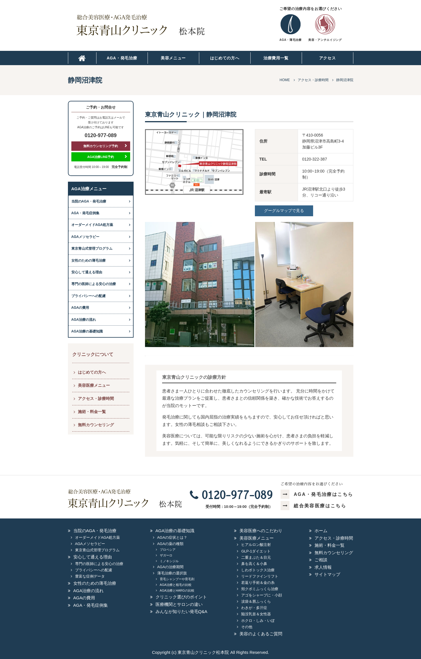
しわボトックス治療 (258, 570)
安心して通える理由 (86, 272)
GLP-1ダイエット (256, 551)
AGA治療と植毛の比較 (176, 584)
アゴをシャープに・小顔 (261, 595)
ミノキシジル (169, 561)
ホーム (321, 530)
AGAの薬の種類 (170, 544)
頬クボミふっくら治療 (259, 589)
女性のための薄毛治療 (88, 261)
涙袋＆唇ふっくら (256, 601)
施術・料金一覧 (92, 411)
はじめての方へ (224, 58)
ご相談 (321, 559)
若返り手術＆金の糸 (258, 582)
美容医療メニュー (94, 385)
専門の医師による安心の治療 (93, 284)
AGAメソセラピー (85, 237)
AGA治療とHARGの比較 (177, 590)
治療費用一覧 (276, 58)
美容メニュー (173, 58)
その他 (246, 627)
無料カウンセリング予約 (100, 146)
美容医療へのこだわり (260, 530)
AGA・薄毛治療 (290, 39)
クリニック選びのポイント (181, 596)
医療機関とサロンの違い (179, 604)
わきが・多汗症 (254, 608)
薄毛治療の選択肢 (172, 573)
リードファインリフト (259, 576)
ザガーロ (166, 555)
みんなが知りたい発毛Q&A (182, 611)
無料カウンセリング (96, 424)
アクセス (327, 58)
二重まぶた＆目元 (256, 557)
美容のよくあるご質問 (260, 633)
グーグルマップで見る (284, 210)
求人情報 (323, 567)
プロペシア (168, 549)
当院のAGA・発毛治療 (88, 201)
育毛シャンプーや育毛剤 (177, 579)
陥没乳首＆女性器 (256, 614)
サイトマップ (327, 574)
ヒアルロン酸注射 (256, 544)
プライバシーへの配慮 (88, 296)
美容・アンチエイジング (325, 39)
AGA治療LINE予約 (100, 157)
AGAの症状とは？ (172, 537)
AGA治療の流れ (83, 320)
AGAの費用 (80, 308)
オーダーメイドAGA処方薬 (92, 225)
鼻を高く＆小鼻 (254, 564)
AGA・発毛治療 (122, 58)
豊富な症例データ (90, 576)
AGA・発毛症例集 (85, 213)
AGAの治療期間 (170, 567)
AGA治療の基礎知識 (87, 331)
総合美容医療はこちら (313, 505)
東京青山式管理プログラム (91, 249)
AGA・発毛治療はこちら (317, 494)
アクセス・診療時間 (96, 398)
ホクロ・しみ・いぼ (258, 620)
